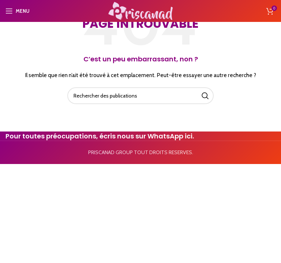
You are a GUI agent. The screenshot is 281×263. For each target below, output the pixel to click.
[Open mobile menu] (17, 11)
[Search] (140, 95)
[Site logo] (140, 10)
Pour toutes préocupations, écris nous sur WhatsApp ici (98, 136)
